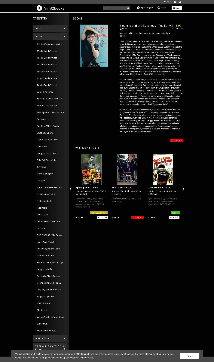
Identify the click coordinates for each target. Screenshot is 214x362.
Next (182, 189)
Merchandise (42, 338)
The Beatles (41, 310)
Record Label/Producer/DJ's (49, 262)
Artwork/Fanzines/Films (47, 105)
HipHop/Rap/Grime (45, 194)
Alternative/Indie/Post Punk (49, 98)
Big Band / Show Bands (47, 126)
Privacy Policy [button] (86, 358)
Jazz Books (41, 207)
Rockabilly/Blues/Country (47, 276)
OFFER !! (40, 228)
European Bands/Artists (47, 153)
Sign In (142, 8)
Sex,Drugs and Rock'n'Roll (48, 289)
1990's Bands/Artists (46, 78)
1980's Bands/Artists (46, 71)
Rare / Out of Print (44, 255)
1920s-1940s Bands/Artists (49, 44)
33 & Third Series (44, 91)
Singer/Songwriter (44, 296)
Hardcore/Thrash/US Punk (48, 187)
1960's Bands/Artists (46, 57)
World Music (41, 323)
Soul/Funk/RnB (42, 303)
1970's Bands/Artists (46, 64)
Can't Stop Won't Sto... (160, 187)
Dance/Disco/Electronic (47, 139)
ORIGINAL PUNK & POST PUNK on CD (50, 347)
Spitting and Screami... (87, 187)
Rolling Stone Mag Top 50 (48, 282)
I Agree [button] (190, 356)
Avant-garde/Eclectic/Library (49, 112)
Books (38, 36)
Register (150, 8)
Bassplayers (42, 119)
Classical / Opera (44, 132)
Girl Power (41, 166)
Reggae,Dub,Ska (43, 269)
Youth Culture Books (45, 330)
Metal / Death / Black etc (47, 221)
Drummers (41, 146)
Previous (71, 189)
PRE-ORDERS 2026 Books (48, 235)
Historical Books (43, 201)
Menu (177, 8)
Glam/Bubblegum (44, 173)
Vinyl (38, 28)
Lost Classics (42, 214)
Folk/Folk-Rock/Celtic (45, 160)
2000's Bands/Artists (46, 85)
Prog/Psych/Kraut (44, 241)
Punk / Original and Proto (47, 248)
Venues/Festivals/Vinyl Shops (49, 316)
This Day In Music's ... (122, 187)
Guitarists (40, 180)
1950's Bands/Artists (46, 51)
